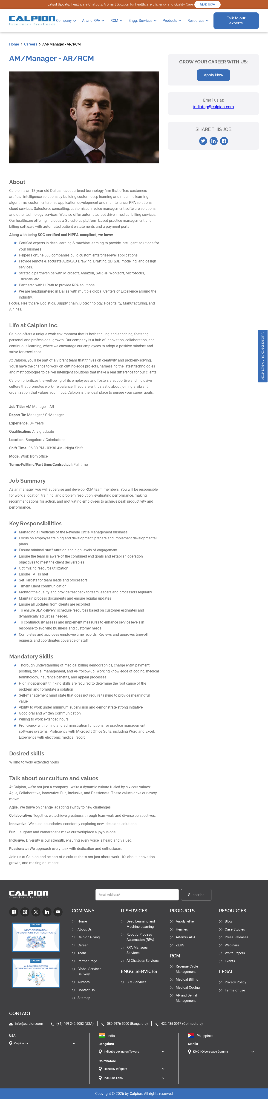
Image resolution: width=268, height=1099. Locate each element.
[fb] (13, 912)
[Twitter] (35, 912)
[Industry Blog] (36, 937)
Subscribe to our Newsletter (263, 356)
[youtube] (58, 912)
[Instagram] (24, 912)
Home (14, 44)
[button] (68, 20)
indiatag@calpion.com (213, 106)
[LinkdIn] (47, 912)
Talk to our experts (236, 20)
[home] (32, 20)
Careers (30, 44)
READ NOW (207, 4)
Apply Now (213, 75)
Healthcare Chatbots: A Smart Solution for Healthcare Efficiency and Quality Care (120, 4)
